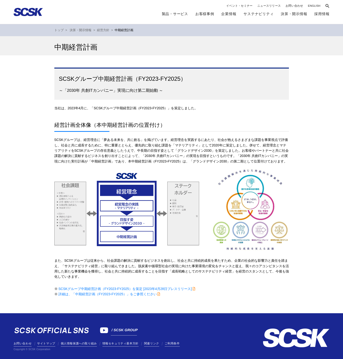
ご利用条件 (172, 343)
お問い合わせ (294, 5)
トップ (59, 30)
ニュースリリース (269, 5)
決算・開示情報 (80, 30)
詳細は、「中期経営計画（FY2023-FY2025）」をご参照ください (107, 294)
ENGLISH (314, 5)
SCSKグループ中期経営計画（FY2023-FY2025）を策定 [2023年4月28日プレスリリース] (125, 289)
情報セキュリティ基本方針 (120, 343)
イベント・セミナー (239, 5)
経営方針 (103, 30)
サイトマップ (46, 343)
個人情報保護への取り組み (79, 343)
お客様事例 (204, 14)
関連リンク (151, 343)
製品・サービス (175, 14)
